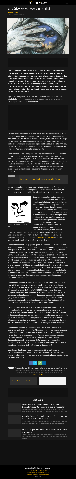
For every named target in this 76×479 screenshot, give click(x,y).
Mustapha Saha (13, 12)
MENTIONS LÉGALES (43, 472)
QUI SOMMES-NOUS (32, 472)
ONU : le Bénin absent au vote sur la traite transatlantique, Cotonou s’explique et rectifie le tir (44, 405)
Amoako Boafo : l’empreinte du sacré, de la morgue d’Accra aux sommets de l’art (44, 417)
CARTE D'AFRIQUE (34, 470)
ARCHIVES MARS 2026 (32, 474)
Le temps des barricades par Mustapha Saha (40, 179)
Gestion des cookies (44, 474)
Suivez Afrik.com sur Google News (23, 381)
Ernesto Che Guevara (45, 237)
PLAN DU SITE (43, 470)
